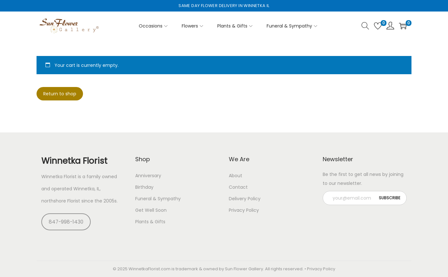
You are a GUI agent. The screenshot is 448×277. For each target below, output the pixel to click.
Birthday (144, 187)
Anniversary (148, 175)
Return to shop (59, 94)
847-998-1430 (66, 222)
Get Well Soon (151, 210)
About (235, 175)
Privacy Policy (244, 210)
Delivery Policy (245, 198)
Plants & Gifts (150, 221)
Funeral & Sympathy (158, 198)
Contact (238, 187)
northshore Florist (60, 201)
